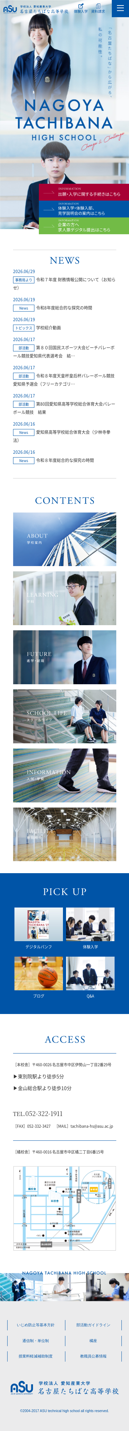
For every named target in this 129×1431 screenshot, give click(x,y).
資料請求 (98, 11)
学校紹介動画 (48, 327)
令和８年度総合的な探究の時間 (65, 460)
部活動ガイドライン (93, 1325)
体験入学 (81, 11)
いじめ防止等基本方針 (36, 1325)
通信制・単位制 (35, 1341)
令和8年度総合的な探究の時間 (64, 308)
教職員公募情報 (93, 1356)
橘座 (93, 1341)
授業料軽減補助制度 (36, 1356)
